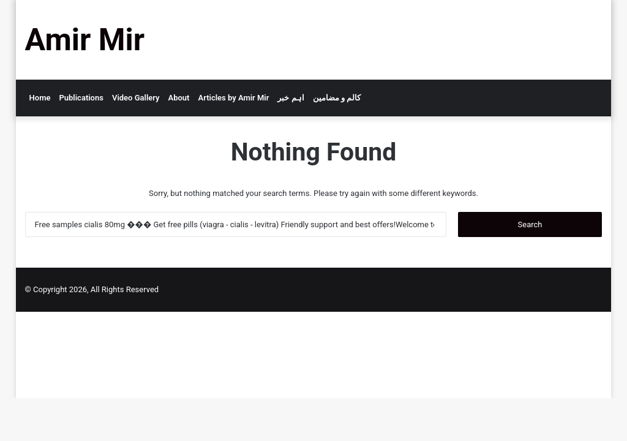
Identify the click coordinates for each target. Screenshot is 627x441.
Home (40, 97)
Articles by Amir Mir (233, 97)
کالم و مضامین (337, 97)
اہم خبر (290, 97)
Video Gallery (136, 97)
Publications (81, 97)
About (179, 97)
